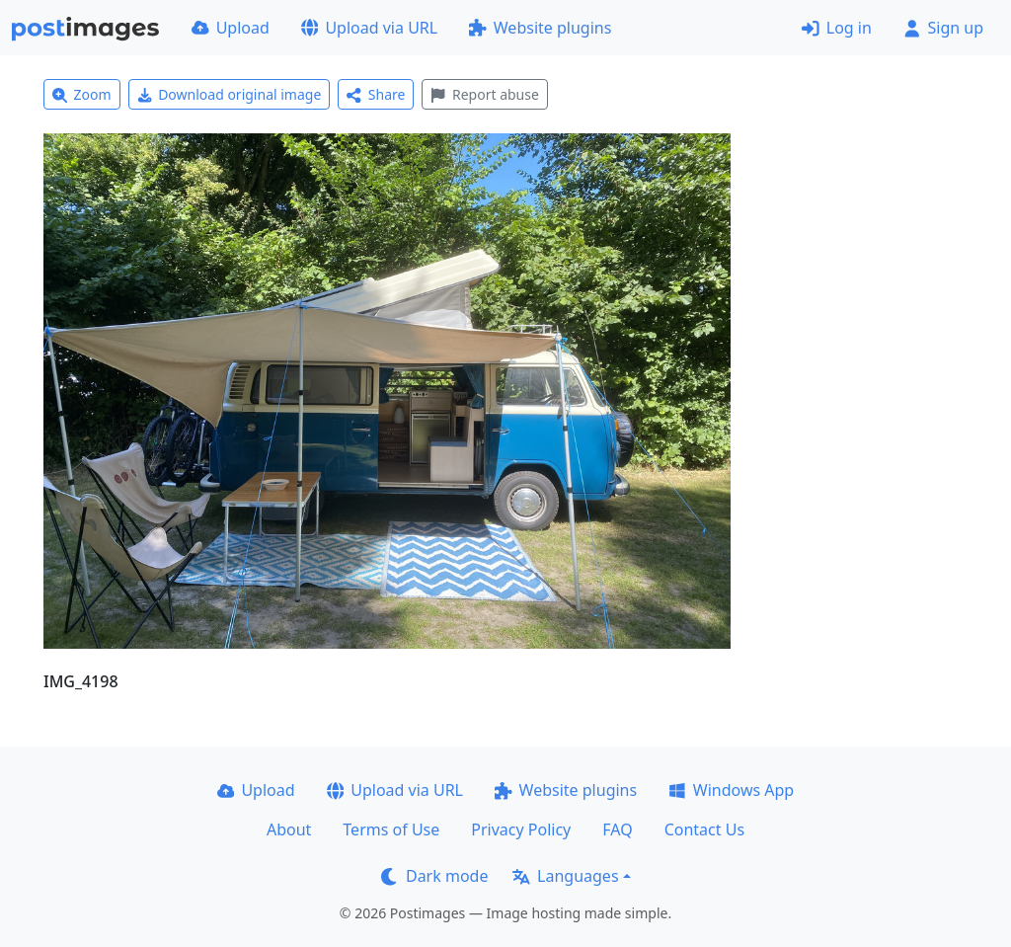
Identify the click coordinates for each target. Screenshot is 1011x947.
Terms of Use (391, 829)
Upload (231, 28)
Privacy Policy (521, 829)
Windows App (731, 790)
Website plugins (540, 28)
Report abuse (484, 94)
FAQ (617, 829)
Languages (565, 876)
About (289, 829)
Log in (837, 28)
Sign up (943, 28)
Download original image (229, 94)
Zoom (82, 94)
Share (376, 94)
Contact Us (704, 829)
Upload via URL (369, 28)
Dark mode (434, 876)
